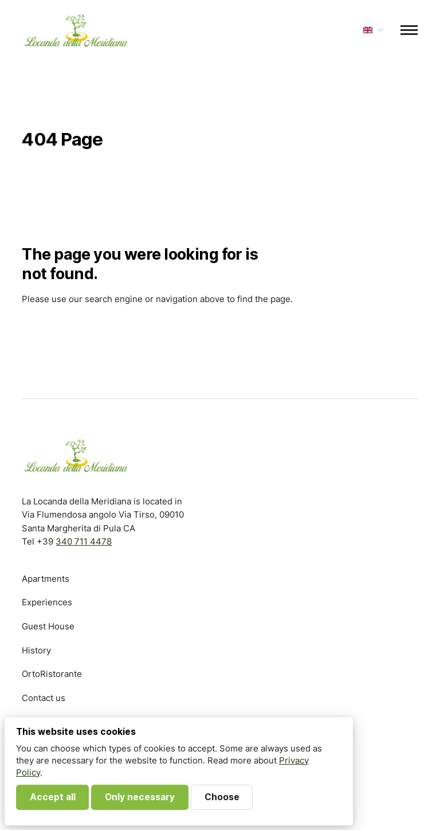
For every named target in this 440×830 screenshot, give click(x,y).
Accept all (53, 797)
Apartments (45, 578)
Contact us (43, 697)
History (36, 650)
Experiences (47, 602)
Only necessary (140, 797)
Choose (222, 797)
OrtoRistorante (52, 673)
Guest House (48, 626)
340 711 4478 (84, 541)
